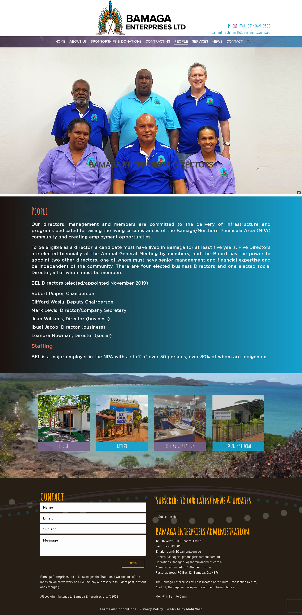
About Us (78, 41)
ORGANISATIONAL (238, 445)
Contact (234, 41)
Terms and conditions (118, 609)
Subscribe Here (168, 516)
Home (60, 41)
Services (200, 41)
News (217, 41)
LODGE (63, 446)
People (181, 41)
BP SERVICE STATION (180, 445)
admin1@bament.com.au (184, 551)
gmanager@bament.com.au (201, 557)
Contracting (158, 41)
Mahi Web (194, 609)
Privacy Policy (151, 609)
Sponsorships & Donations (116, 41)
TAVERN (122, 445)
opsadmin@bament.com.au (204, 562)
